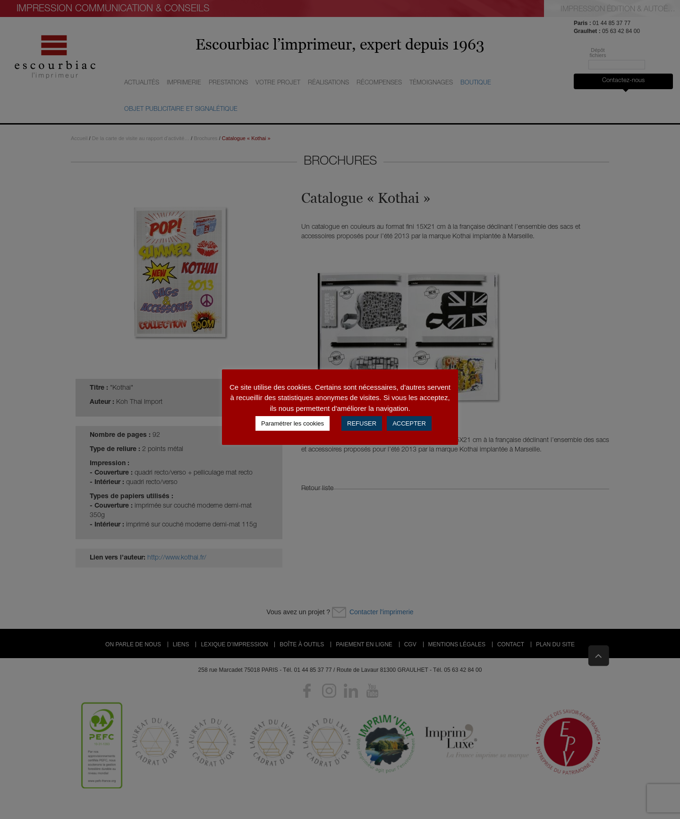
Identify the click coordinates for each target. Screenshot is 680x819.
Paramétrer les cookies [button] (292, 423)
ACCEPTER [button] (409, 423)
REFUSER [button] (361, 423)
